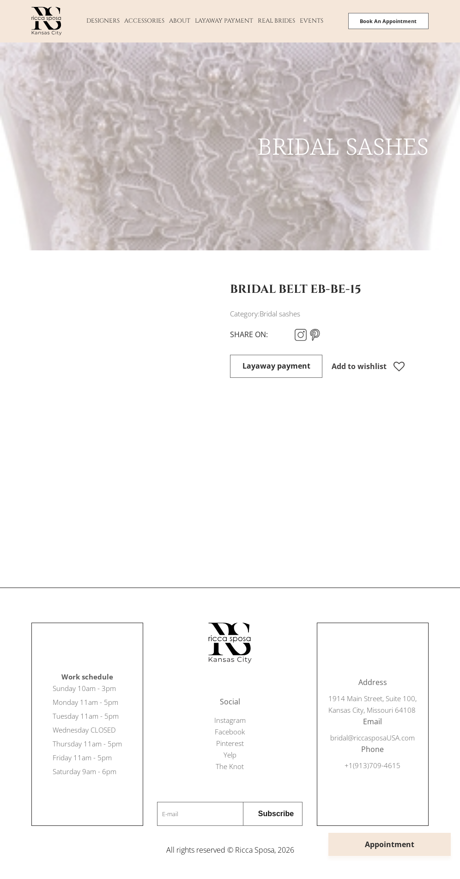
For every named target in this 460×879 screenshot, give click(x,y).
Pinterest (230, 743)
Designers (103, 21)
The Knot (230, 766)
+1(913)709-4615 (372, 765)
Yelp (230, 754)
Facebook (230, 731)
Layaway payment (224, 21)
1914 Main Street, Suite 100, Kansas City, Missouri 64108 (372, 704)
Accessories (144, 21)
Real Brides (276, 21)
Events (311, 21)
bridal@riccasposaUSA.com (372, 737)
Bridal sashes (280, 313)
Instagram (230, 720)
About (179, 21)
